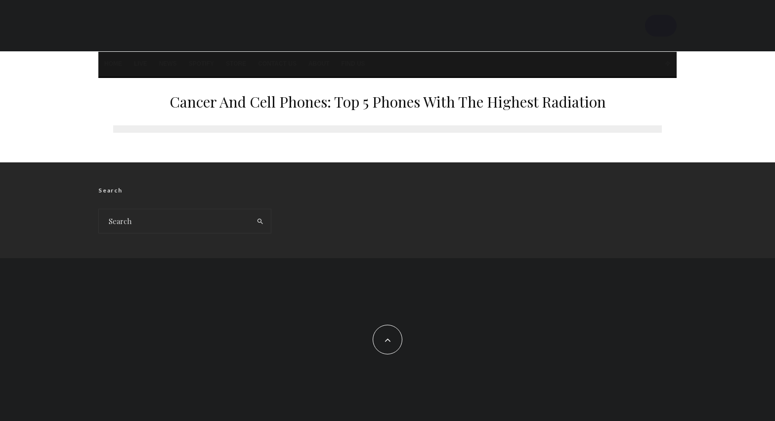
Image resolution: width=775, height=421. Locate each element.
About (319, 63)
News (168, 63)
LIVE (140, 63)
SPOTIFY (201, 63)
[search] (260, 221)
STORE (236, 63)
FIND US (353, 63)
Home (113, 63)
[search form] (174, 221)
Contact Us (277, 63)
